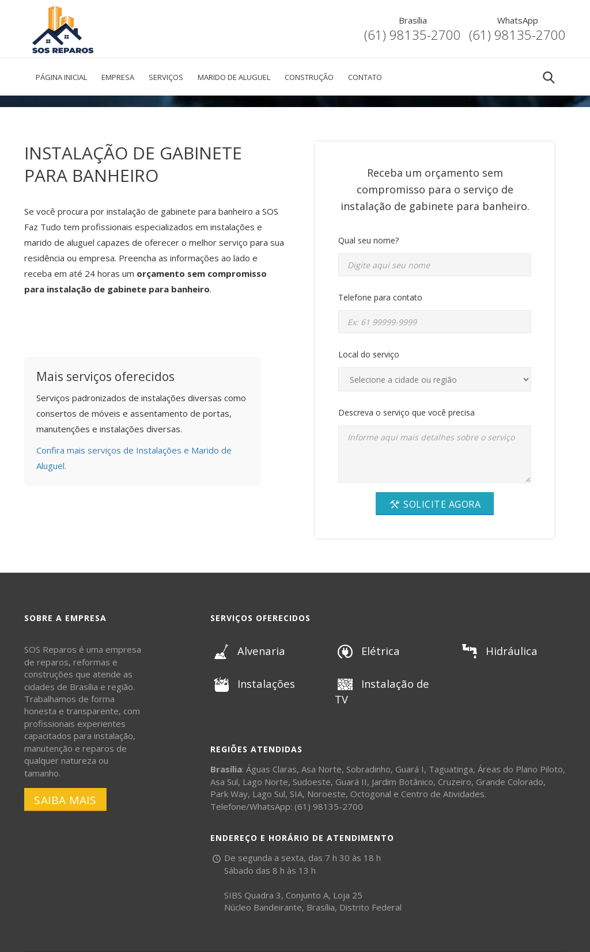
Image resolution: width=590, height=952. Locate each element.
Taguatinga (451, 769)
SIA (296, 793)
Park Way (229, 793)
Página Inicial (61, 77)
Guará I (409, 769)
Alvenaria (246, 651)
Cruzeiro (454, 781)
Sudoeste (312, 781)
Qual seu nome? (368, 240)
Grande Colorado (509, 781)
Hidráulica (497, 651)
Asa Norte (321, 769)
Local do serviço (368, 354)
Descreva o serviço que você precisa (406, 412)
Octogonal (370, 793)
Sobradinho (368, 769)
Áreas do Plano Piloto (520, 769)
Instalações (251, 684)
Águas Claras (271, 769)
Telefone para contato (380, 297)
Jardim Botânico (402, 781)
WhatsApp (517, 20)
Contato (365, 77)
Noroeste (326, 793)
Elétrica (367, 651)
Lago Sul (268, 793)
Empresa (117, 77)
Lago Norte (265, 781)
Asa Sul (224, 781)
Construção (309, 77)
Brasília (413, 20)
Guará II (351, 781)
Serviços (166, 77)
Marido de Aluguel (234, 77)
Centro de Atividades (443, 793)
